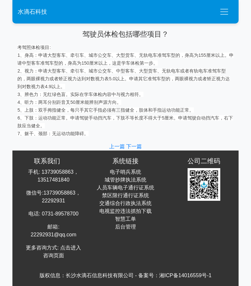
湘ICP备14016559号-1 (185, 275)
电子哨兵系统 (125, 172)
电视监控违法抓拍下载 (125, 211)
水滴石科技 (32, 11)
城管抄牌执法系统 (125, 180)
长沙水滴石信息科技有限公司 (100, 275)
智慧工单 (125, 219)
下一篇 (134, 146)
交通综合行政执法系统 (125, 203)
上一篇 (117, 146)
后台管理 (125, 227)
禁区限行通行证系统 (125, 195)
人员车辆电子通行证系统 (125, 187)
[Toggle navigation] (224, 11)
